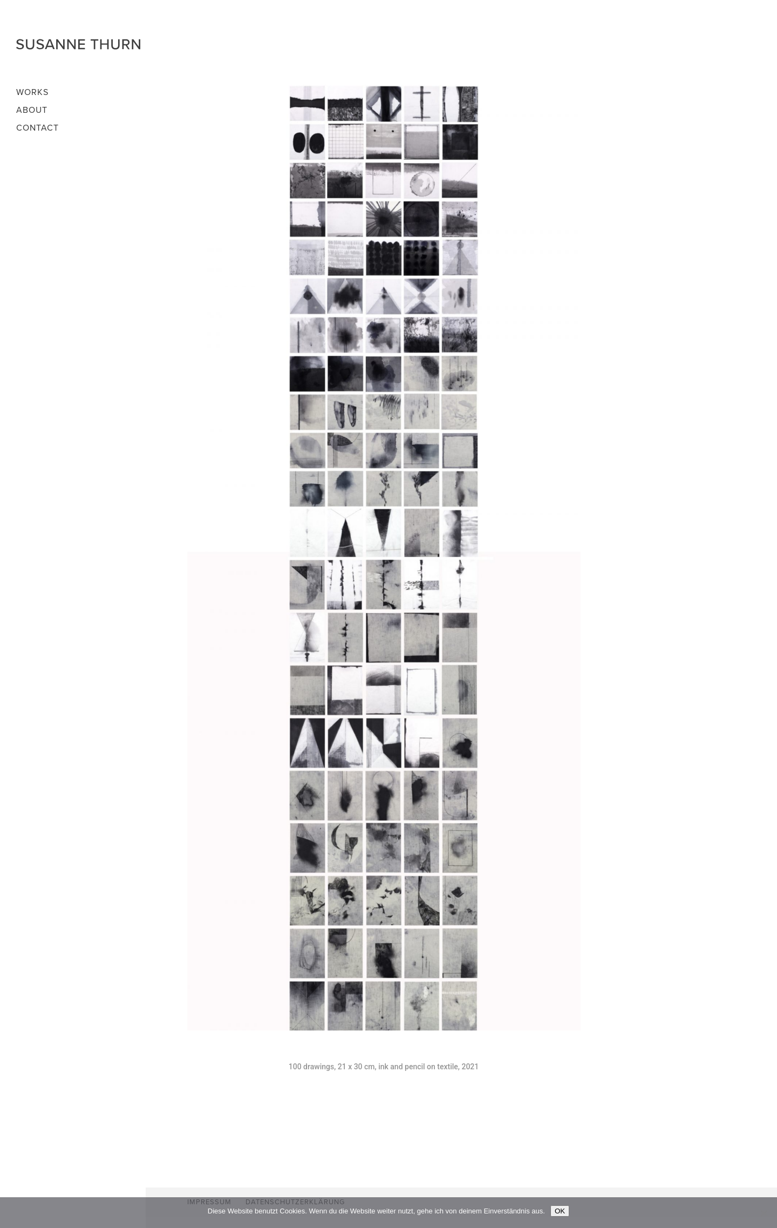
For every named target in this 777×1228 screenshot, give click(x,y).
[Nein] (763, 1212)
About (31, 111)
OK (560, 1211)
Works (32, 93)
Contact (37, 128)
